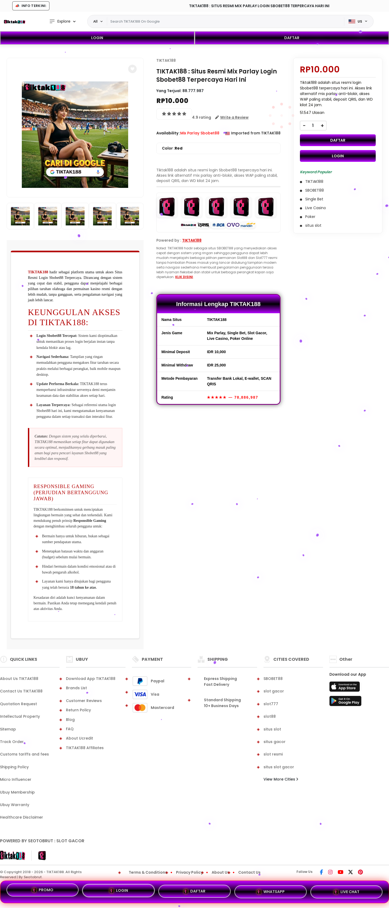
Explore (59, 21)
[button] (132, 69)
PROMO (42, 891)
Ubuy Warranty (14, 804)
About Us (220, 872)
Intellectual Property (20, 716)
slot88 (269, 716)
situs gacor (274, 741)
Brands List (76, 688)
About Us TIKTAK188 (19, 678)
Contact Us (249, 872)
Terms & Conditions (148, 872)
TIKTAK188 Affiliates (85, 747)
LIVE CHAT (346, 891)
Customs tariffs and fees (24, 754)
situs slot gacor (278, 767)
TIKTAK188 (38, 272)
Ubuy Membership (17, 792)
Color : (172, 148)
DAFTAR (291, 37)
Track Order (12, 741)
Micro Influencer (15, 779)
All (95, 21)
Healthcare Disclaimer (21, 817)
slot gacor (273, 691)
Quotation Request (18, 704)
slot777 (270, 704)
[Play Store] (345, 702)
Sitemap (8, 729)
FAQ (70, 729)
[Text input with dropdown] (225, 21)
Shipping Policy (14, 767)
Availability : (168, 133)
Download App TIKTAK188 (90, 678)
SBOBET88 (273, 678)
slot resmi (273, 754)
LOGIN (97, 37)
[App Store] (345, 688)
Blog (70, 719)
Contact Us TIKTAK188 (21, 691)
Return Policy (78, 710)
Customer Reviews (84, 700)
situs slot (272, 729)
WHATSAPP (270, 891)
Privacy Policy (189, 872)
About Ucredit (79, 738)
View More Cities (280, 779)
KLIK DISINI (184, 277)
